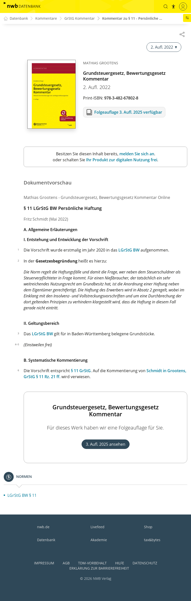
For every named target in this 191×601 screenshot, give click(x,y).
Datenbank (46, 539)
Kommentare (46, 18)
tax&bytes (152, 539)
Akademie (99, 539)
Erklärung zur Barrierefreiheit (99, 568)
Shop (148, 526)
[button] (165, 6)
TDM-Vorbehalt (92, 563)
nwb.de (43, 526)
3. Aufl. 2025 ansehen (105, 444)
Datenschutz (145, 563)
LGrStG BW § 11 (22, 495)
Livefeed (97, 526)
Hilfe (119, 563)
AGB (66, 563)
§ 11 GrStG (81, 371)
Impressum (44, 563)
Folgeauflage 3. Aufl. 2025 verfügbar (128, 112)
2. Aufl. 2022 (164, 47)
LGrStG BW (129, 250)
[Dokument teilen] (182, 34)
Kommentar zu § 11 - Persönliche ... (132, 18)
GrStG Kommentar (79, 18)
